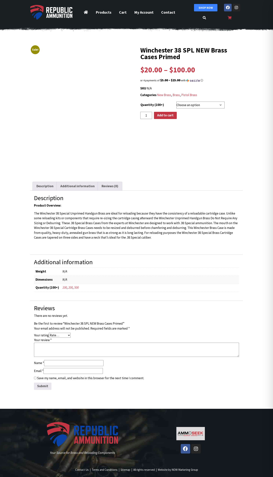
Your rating (41, 335)
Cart (123, 12)
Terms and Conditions (105, 470)
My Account (144, 12)
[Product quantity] (146, 115)
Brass (176, 95)
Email (38, 371)
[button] (190, 80)
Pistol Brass (189, 95)
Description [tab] (45, 186)
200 (70, 287)
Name (39, 363)
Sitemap (125, 470)
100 (64, 287)
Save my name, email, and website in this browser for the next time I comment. (90, 378)
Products (103, 12)
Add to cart (165, 115)
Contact (168, 12)
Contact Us (82, 470)
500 (76, 287)
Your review (43, 340)
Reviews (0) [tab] (110, 186)
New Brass (164, 95)
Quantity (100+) (152, 105)
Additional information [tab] (77, 186)
